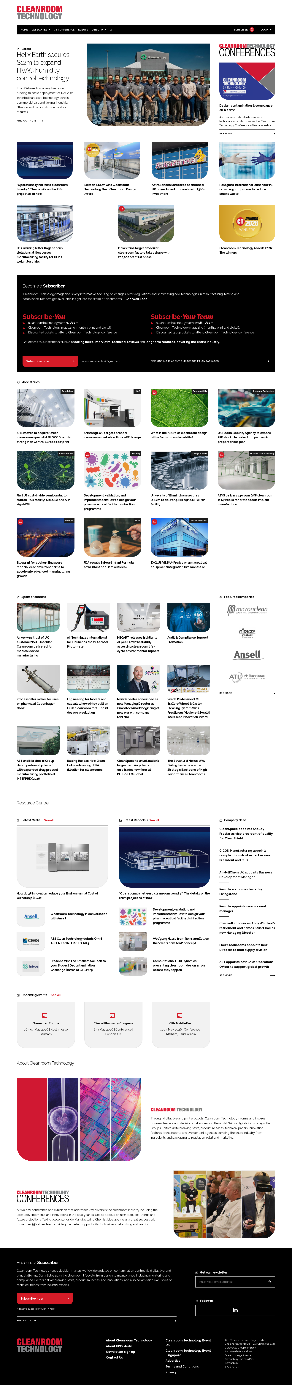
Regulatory (67, 391)
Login (265, 29)
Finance (69, 521)
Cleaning (135, 454)
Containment (66, 454)
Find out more (26, 121)
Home (24, 29)
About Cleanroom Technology (129, 1340)
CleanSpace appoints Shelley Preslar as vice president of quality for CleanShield (246, 834)
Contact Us (114, 1357)
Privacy (171, 1372)
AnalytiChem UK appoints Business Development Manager (245, 875)
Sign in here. (113, 361)
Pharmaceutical (199, 521)
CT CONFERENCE (64, 29)
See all (49, 820)
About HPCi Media (119, 1346)
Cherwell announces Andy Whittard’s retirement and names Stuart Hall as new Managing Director (247, 928)
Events (83, 29)
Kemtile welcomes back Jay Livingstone (240, 892)
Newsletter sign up (120, 1352)
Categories (39, 29)
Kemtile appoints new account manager (242, 908)
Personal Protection (263, 391)
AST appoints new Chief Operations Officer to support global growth (246, 964)
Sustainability (200, 391)
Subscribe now (37, 361)
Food (137, 521)
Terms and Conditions (182, 1366)
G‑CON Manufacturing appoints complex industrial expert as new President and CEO (245, 855)
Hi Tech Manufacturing (262, 454)
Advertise (173, 1360)
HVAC (137, 391)
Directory (99, 29)
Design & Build (199, 454)
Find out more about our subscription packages (185, 361)
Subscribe (243, 30)
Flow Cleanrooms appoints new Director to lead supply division (243, 947)
